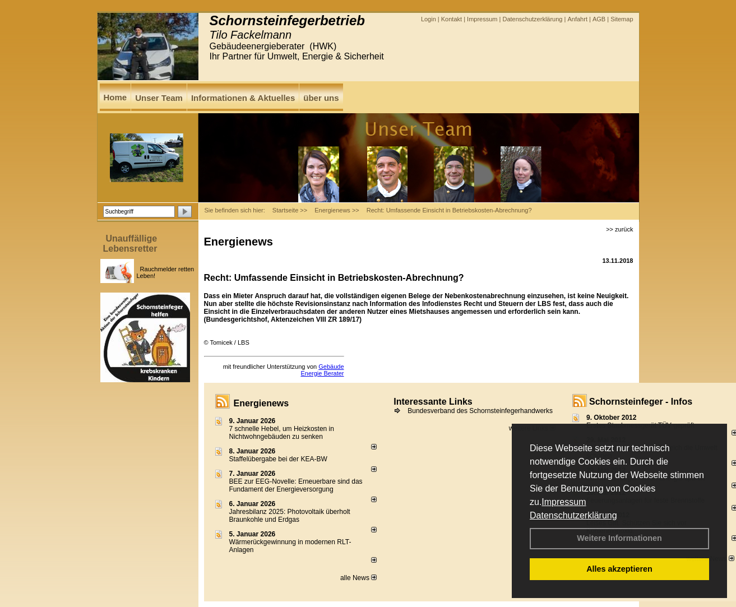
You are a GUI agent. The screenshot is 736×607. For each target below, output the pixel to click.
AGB (598, 19)
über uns (321, 98)
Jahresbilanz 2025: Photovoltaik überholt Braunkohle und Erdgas (289, 515)
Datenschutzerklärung (573, 515)
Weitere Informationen (619, 538)
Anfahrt (577, 19)
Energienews (261, 403)
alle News (358, 578)
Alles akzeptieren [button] (619, 568)
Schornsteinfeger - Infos (640, 401)
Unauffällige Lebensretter (130, 243)
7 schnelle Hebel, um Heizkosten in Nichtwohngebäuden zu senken (281, 433)
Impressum (563, 502)
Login (428, 19)
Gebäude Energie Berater (322, 370)
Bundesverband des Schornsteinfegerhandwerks (480, 411)
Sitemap (621, 19)
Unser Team (159, 98)
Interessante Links (433, 401)
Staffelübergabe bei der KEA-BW (278, 459)
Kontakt (451, 19)
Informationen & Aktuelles (243, 98)
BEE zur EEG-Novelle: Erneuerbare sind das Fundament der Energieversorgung (296, 485)
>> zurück (619, 229)
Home (115, 97)
